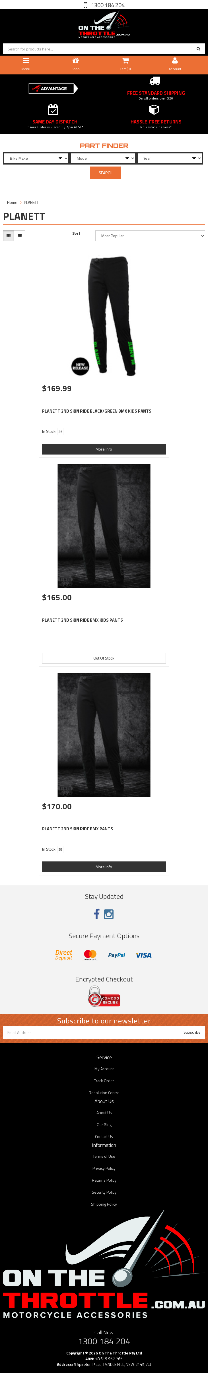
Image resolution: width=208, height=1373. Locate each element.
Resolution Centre (104, 1093)
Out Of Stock (103, 658)
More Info (104, 449)
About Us (104, 1113)
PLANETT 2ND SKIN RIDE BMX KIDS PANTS (82, 620)
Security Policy (104, 1192)
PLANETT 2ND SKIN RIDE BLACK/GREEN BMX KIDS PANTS (96, 411)
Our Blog (104, 1124)
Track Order (104, 1081)
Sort (76, 233)
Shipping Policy (104, 1204)
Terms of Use (104, 1156)
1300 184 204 (107, 5)
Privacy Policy (104, 1168)
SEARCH (105, 173)
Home (12, 202)
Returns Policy (104, 1180)
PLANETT (31, 202)
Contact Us (104, 1136)
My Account (104, 1069)
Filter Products (21, 186)
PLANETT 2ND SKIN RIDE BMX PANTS (77, 829)
